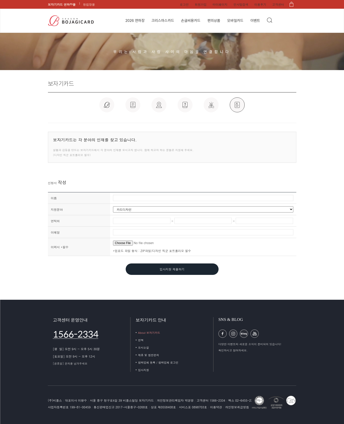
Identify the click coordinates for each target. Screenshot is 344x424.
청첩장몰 (89, 4)
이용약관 (216, 407)
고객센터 (278, 4)
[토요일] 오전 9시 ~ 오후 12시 (74, 356)
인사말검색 (240, 4)
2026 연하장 (135, 20)
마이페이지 (220, 4)
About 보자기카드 (149, 333)
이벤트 (255, 20)
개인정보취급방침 (237, 407)
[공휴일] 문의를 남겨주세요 (70, 363)
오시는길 (143, 347)
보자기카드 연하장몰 (62, 4)
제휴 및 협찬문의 (148, 355)
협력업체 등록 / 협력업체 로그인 (158, 362)
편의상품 (213, 20)
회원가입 (201, 4)
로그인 (184, 4)
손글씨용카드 (190, 20)
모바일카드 (235, 20)
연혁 (141, 340)
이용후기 (260, 4)
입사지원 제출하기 (171, 269)
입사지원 (143, 370)
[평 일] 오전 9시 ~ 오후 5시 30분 (76, 349)
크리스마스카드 (163, 20)
